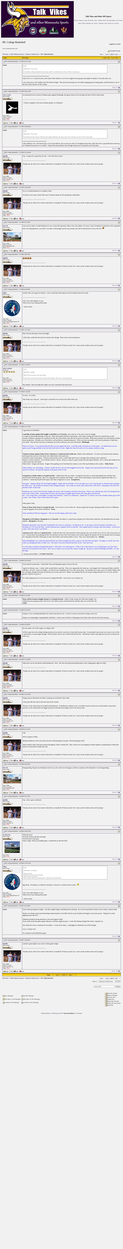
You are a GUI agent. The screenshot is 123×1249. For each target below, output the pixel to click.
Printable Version (114, 51)
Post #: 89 (115, 606)
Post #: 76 (115, 87)
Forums (76, 20)
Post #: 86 (115, 422)
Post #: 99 (115, 936)
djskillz (5, 156)
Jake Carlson (7, 368)
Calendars (101, 23)
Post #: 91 (115, 655)
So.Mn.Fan (6, 835)
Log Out (116, 23)
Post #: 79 (115, 183)
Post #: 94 (115, 760)
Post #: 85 (115, 388)
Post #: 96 (115, 827)
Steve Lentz (7, 95)
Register (81, 20)
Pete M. (5, 226)
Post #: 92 (115, 690)
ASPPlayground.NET (57, 1013)
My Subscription (111, 20)
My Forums (119, 20)
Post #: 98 (115, 902)
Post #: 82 (115, 285)
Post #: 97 (115, 859)
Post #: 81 (115, 250)
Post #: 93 (115, 725)
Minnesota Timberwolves (32, 54)
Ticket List (111, 23)
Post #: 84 (115, 361)
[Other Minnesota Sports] (17, 54)
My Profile (91, 20)
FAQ (105, 23)
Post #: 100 (115, 971)
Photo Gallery (82, 23)
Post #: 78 (115, 148)
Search (96, 23)
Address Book (102, 20)
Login (85, 20)
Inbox (96, 20)
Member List (89, 23)
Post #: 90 (115, 620)
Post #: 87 (115, 556)
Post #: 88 (115, 591)
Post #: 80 (115, 218)
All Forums (5, 54)
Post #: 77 (115, 122)
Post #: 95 (115, 792)
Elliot (4, 293)
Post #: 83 (115, 326)
